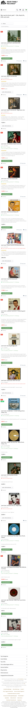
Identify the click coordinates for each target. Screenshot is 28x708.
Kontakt (22, 689)
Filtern (3, 23)
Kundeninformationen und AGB (14, 693)
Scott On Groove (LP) (9, 279)
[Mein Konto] (23, 10)
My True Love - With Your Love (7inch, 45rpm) (13, 600)
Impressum (19, 700)
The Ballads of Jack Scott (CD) (11, 144)
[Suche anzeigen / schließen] (17, 10)
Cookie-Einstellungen (7, 689)
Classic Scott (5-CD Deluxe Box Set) (12, 245)
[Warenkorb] (26, 10)
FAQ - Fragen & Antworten (8, 691)
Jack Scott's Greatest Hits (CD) (11, 631)
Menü (3, 10)
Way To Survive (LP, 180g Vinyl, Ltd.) (13, 110)
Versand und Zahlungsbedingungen (10, 695)
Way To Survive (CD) (9, 76)
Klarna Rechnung (16, 689)
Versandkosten (21, 679)
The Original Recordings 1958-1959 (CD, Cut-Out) (13, 567)
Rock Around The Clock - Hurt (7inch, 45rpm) (13, 536)
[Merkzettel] (20, 10)
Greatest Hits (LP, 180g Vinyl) (11, 505)
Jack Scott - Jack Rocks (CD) (10, 43)
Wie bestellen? (21, 695)
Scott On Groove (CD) (9, 178)
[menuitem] (3, 10)
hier (24, 683)
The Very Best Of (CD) (9, 475)
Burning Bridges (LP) (9, 345)
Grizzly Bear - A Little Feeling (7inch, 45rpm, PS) (13, 411)
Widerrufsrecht (13, 697)
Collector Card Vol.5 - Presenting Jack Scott (13, 311)
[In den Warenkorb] (6, 58)
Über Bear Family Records (11, 700)
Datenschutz (19, 697)
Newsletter (7, 697)
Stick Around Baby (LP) (9, 212)
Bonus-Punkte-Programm (19, 691)
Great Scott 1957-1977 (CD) (10, 380)
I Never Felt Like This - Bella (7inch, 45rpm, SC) (12, 443)
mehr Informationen (7, 92)
